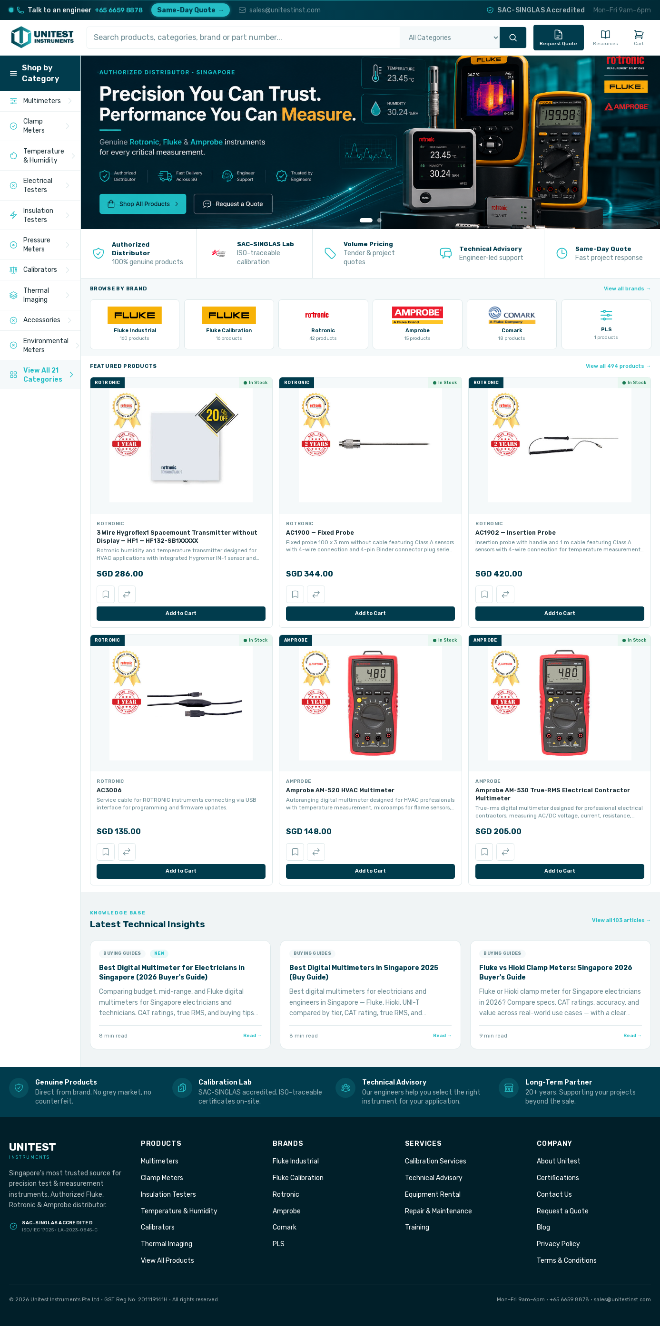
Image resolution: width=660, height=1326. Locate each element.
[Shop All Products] (158, 204)
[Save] (105, 594)
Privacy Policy (558, 1244)
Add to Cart (181, 613)
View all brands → (627, 289)
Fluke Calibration (298, 1178)
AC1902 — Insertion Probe (515, 532)
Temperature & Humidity (179, 1211)
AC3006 (109, 790)
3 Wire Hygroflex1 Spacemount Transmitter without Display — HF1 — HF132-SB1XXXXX (177, 536)
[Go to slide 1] (366, 220)
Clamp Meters (162, 1178)
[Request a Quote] (249, 204)
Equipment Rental (433, 1194)
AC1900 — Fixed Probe (320, 532)
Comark (284, 1227)
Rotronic (286, 1194)
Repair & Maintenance (438, 1211)
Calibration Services (435, 1161)
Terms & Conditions (567, 1260)
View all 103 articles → (621, 920)
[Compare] (127, 594)
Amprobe (287, 1211)
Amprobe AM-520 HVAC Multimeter (340, 790)
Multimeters (159, 1161)
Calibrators (158, 1227)
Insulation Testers (168, 1194)
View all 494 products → (618, 366)
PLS (279, 1244)
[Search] (513, 37)
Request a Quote (563, 1211)
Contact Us (554, 1194)
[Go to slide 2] (379, 220)
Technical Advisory (434, 1178)
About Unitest (559, 1161)
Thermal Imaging (166, 1244)
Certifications (558, 1178)
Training (417, 1227)
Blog (543, 1227)
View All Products (167, 1260)
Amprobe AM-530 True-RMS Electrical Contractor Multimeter (552, 794)
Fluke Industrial (296, 1161)
